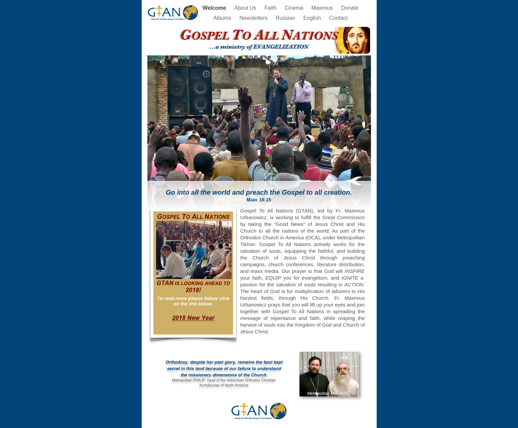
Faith (271, 8)
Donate (350, 8)
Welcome (214, 8)
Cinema (295, 8)
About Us (246, 8)
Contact (338, 18)
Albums (223, 18)
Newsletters (254, 18)
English (313, 18)
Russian (286, 18)
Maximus (323, 8)
